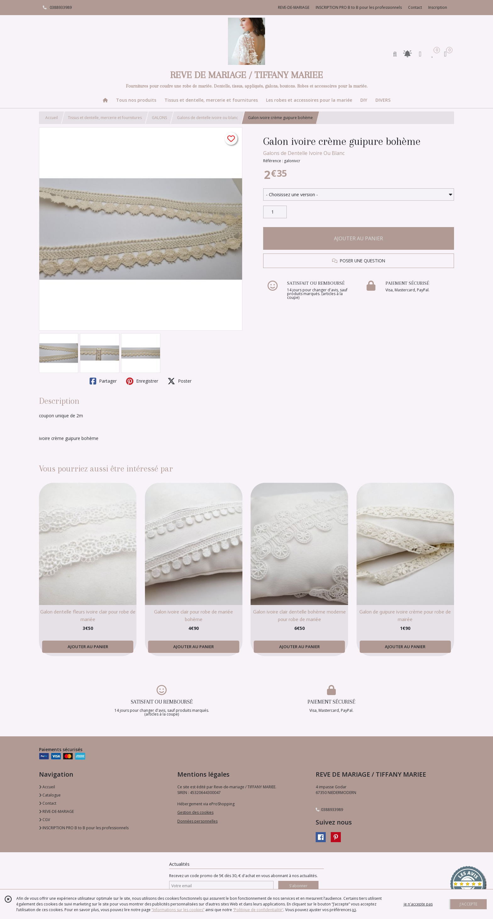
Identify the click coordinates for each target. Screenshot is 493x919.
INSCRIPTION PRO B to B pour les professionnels (84, 828)
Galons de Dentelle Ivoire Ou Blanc (304, 153)
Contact (415, 7)
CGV (44, 819)
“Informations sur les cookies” (178, 909)
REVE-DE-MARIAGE (56, 811)
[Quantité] (275, 212)
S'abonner (298, 885)
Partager (103, 381)
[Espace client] (420, 54)
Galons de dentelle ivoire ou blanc (207, 117)
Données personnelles (197, 821)
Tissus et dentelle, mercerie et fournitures (105, 117)
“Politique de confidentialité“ (258, 909)
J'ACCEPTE (468, 904)
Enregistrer (142, 381)
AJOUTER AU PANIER (358, 238)
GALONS (159, 117)
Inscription (437, 7)
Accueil (51, 117)
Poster (179, 381)
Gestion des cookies (195, 812)
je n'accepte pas (418, 904)
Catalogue (50, 795)
